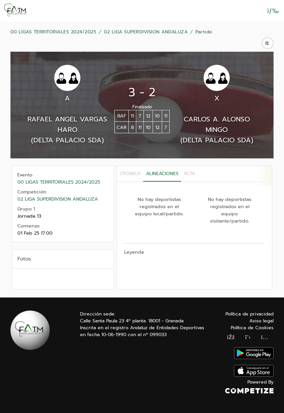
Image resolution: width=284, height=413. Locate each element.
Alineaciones (162, 173)
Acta (189, 173)
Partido (203, 32)
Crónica (130, 173)
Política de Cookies (252, 327)
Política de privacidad (250, 314)
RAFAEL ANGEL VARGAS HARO (67, 124)
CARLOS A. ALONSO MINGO (217, 124)
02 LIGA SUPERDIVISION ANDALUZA (146, 32)
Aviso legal (261, 320)
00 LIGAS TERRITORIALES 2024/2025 (53, 32)
